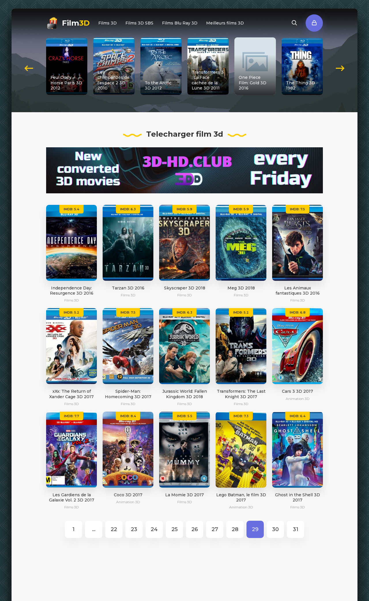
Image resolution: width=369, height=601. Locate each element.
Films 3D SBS (139, 23)
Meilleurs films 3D (225, 23)
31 (295, 529)
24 (154, 529)
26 (194, 529)
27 (215, 529)
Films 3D (107, 23)
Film (76, 23)
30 (275, 529)
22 (114, 529)
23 (134, 529)
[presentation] (29, 66)
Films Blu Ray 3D (179, 23)
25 (175, 529)
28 (235, 529)
